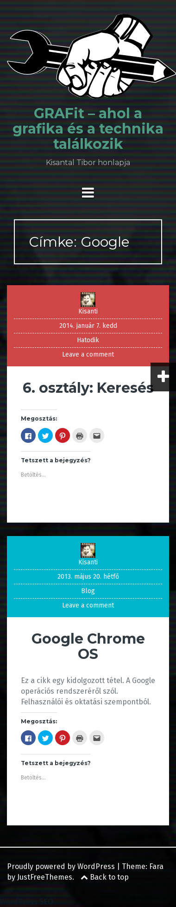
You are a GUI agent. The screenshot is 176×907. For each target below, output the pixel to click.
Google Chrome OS (88, 646)
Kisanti (88, 311)
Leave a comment (88, 354)
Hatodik (88, 340)
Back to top (105, 877)
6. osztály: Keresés (88, 387)
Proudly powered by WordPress (61, 866)
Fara (156, 866)
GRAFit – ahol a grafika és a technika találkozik (88, 129)
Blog (88, 591)
